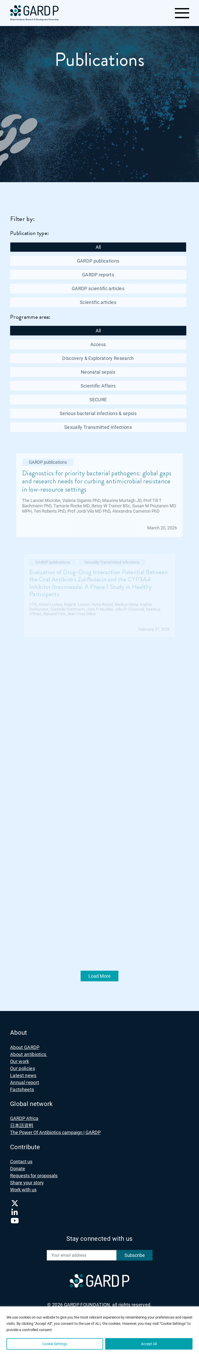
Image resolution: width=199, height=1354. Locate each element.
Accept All (149, 1344)
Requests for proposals (34, 1175)
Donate (17, 1168)
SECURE (98, 399)
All (98, 247)
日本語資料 (21, 1125)
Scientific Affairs (98, 386)
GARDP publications (98, 261)
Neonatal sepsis (98, 372)
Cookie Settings (54, 1344)
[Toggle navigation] (182, 13)
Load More (99, 976)
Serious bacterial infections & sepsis (98, 413)
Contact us (21, 1161)
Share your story (27, 1182)
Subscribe (134, 1255)
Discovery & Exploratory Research (98, 358)
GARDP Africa (24, 1118)
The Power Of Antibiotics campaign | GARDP (55, 1132)
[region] (99, 1330)
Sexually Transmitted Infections (98, 427)
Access (98, 344)
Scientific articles (98, 302)
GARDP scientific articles (98, 288)
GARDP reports (98, 274)
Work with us (23, 1189)
